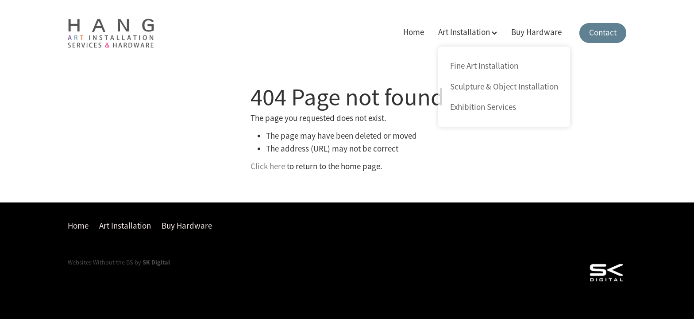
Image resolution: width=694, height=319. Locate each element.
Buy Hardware (536, 32)
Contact (603, 32)
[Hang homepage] (123, 33)
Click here (268, 166)
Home (413, 32)
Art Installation (467, 32)
